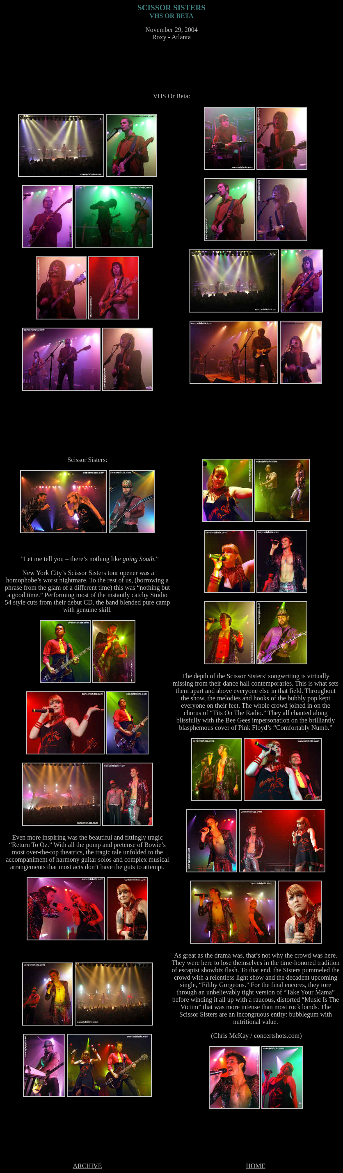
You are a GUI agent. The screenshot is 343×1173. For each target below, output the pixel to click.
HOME (255, 1165)
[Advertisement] (173, 66)
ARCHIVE (87, 1165)
